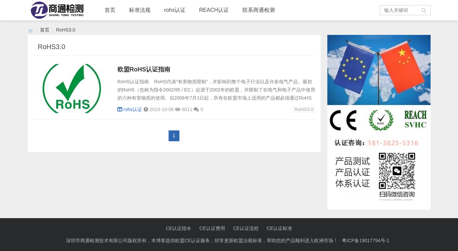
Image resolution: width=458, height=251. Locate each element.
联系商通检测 (258, 10)
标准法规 (140, 10)
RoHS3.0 (304, 109)
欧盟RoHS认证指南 (144, 69)
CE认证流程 (245, 228)
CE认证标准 (279, 228)
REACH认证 (214, 10)
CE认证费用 (212, 228)
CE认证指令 (178, 228)
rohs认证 (175, 10)
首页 (110, 10)
